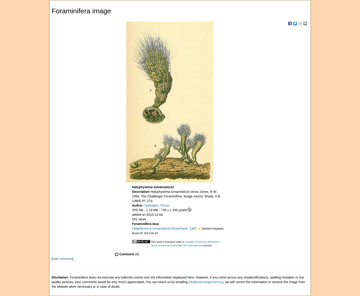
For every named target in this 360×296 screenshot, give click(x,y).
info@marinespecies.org (205, 282)
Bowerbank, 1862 (164, 228)
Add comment (62, 259)
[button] (199, 229)
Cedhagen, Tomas (156, 205)
